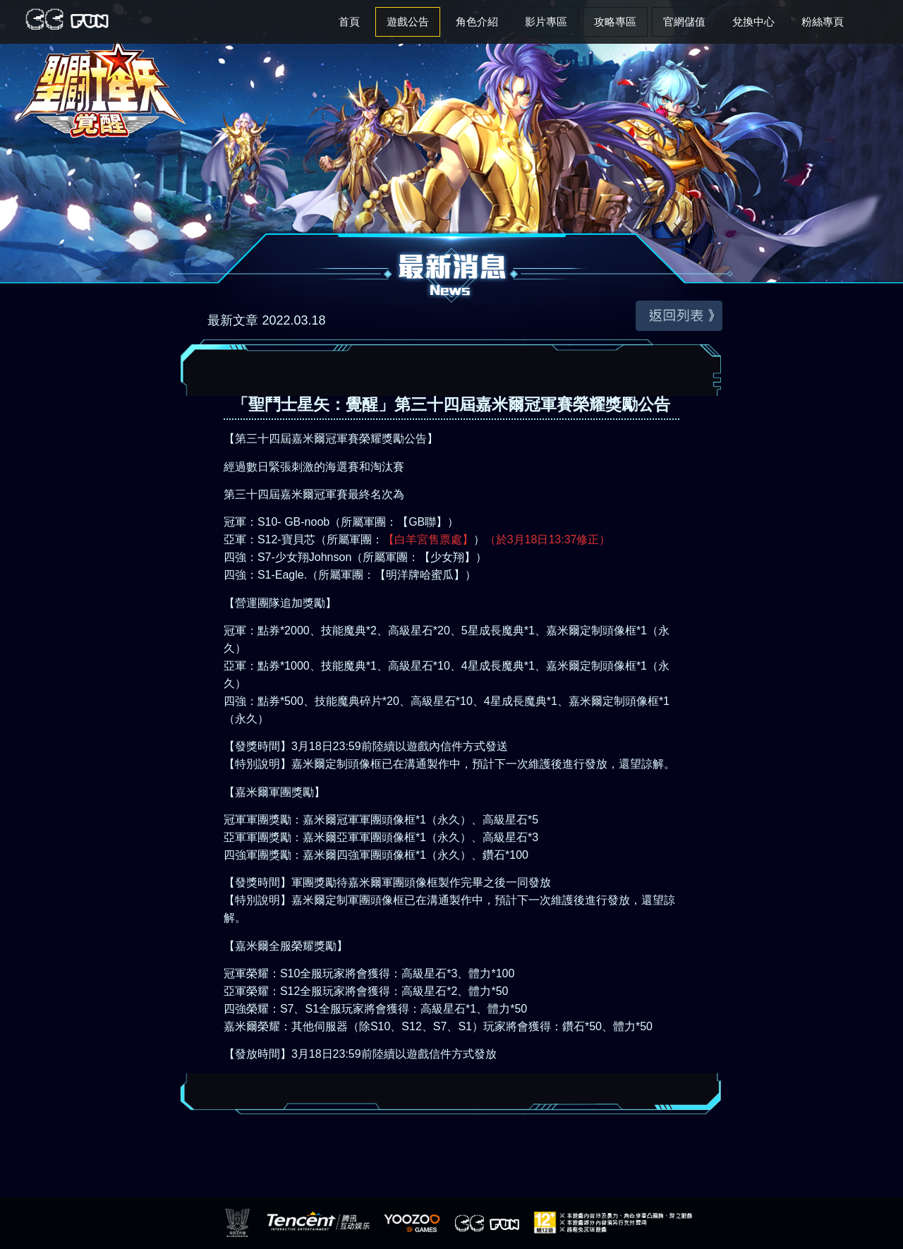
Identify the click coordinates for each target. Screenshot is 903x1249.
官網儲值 (684, 22)
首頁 (349, 22)
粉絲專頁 (822, 22)
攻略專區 (615, 22)
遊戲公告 (408, 22)
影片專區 (546, 22)
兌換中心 (753, 22)
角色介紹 (477, 22)
